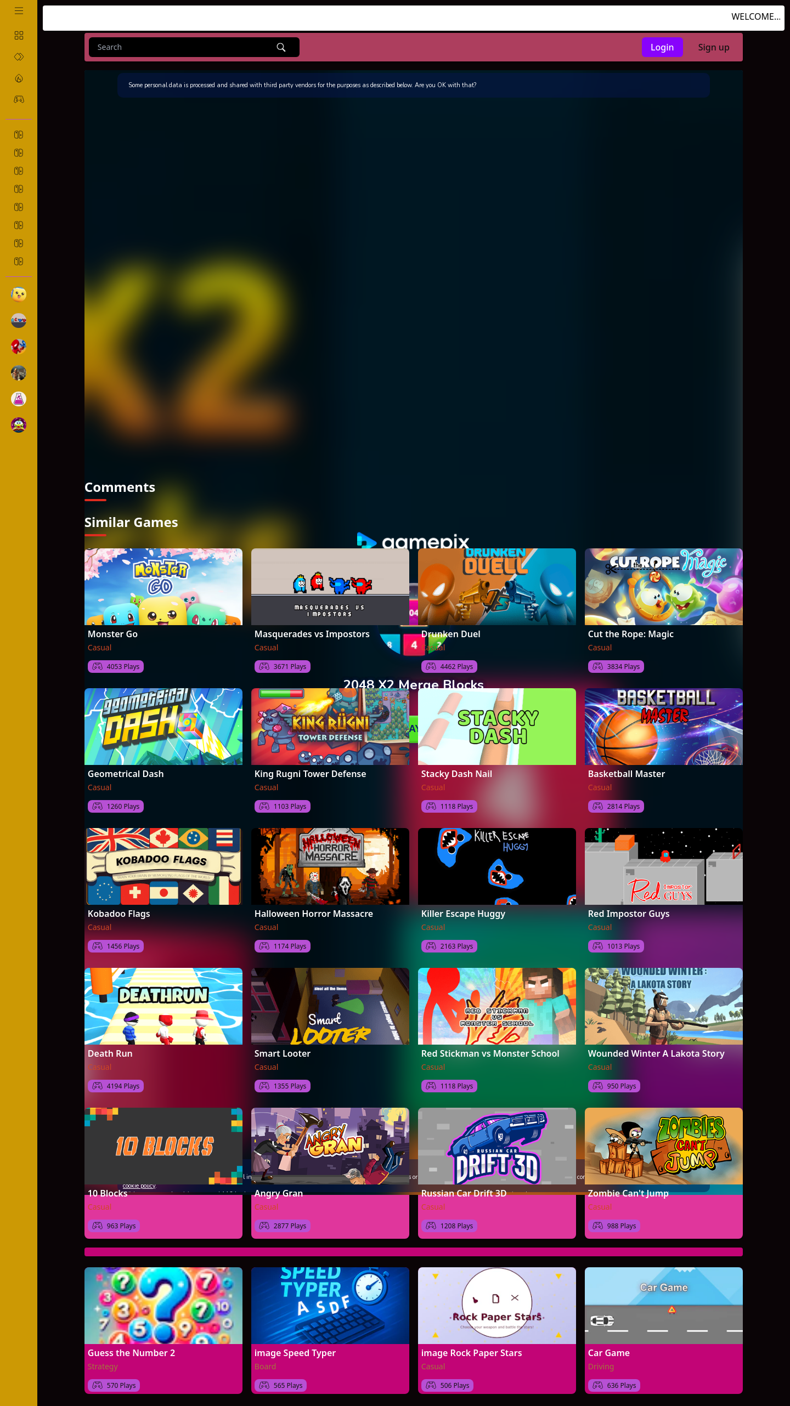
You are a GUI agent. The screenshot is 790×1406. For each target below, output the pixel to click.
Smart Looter (283, 1053)
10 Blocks (108, 1193)
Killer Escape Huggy (463, 914)
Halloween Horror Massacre (314, 914)
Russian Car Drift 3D (464, 1193)
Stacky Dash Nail (456, 774)
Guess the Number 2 (131, 1353)
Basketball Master (626, 774)
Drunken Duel (451, 634)
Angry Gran (279, 1193)
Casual (100, 647)
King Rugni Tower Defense (310, 774)
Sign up (714, 47)
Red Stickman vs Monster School (490, 1053)
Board (265, 1366)
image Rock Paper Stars (471, 1353)
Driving (601, 1366)
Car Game (609, 1353)
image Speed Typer (295, 1353)
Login (662, 47)
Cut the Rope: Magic (631, 634)
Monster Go (113, 634)
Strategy (103, 1366)
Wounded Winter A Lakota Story (656, 1053)
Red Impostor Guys (629, 914)
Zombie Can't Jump (628, 1193)
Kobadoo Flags (119, 914)
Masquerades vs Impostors (312, 634)
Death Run (110, 1053)
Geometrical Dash (126, 774)
